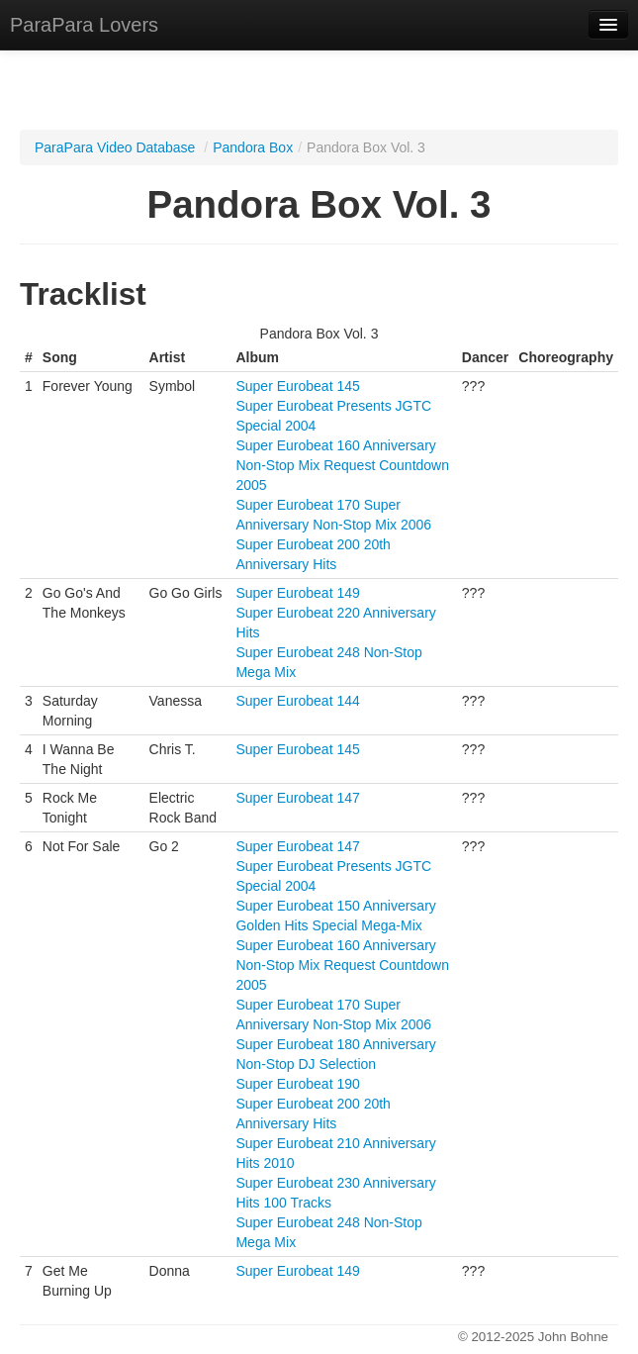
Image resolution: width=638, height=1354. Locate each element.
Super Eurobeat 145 (297, 386)
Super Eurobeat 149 (297, 593)
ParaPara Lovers (84, 25)
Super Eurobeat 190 (297, 1084)
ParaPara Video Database (115, 147)
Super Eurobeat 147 (297, 798)
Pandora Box (253, 147)
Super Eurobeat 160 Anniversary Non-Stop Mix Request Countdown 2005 (342, 465)
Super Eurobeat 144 (297, 701)
